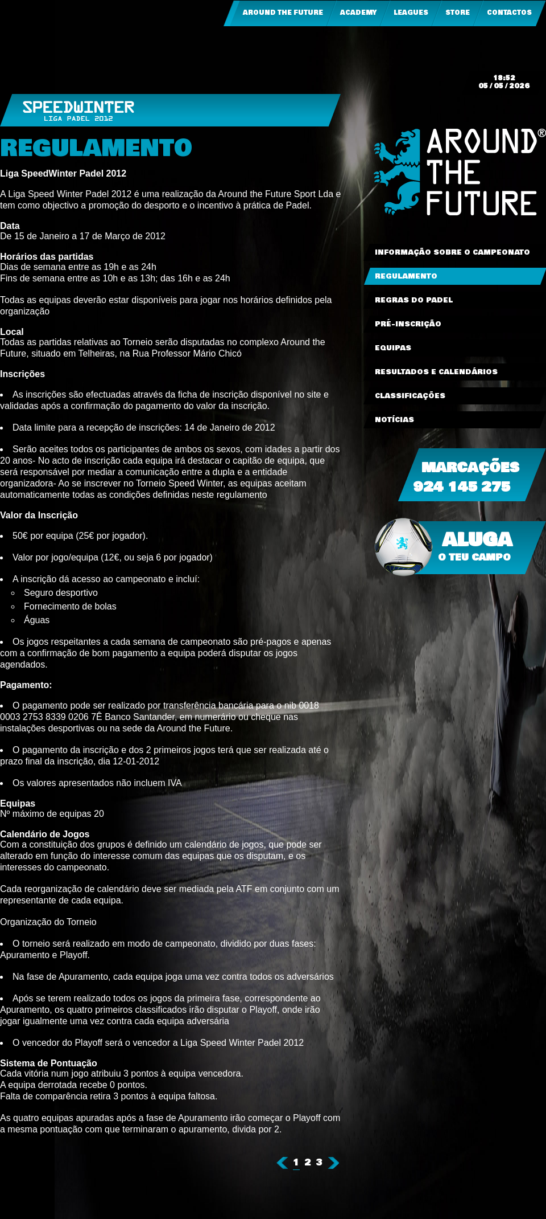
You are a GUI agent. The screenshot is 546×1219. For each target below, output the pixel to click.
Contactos (509, 13)
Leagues (411, 13)
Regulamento (406, 276)
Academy (358, 13)
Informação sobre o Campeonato (452, 252)
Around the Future (283, 13)
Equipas (393, 348)
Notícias (394, 420)
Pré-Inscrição (408, 324)
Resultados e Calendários (436, 372)
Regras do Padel (414, 300)
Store (457, 13)
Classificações (410, 396)
